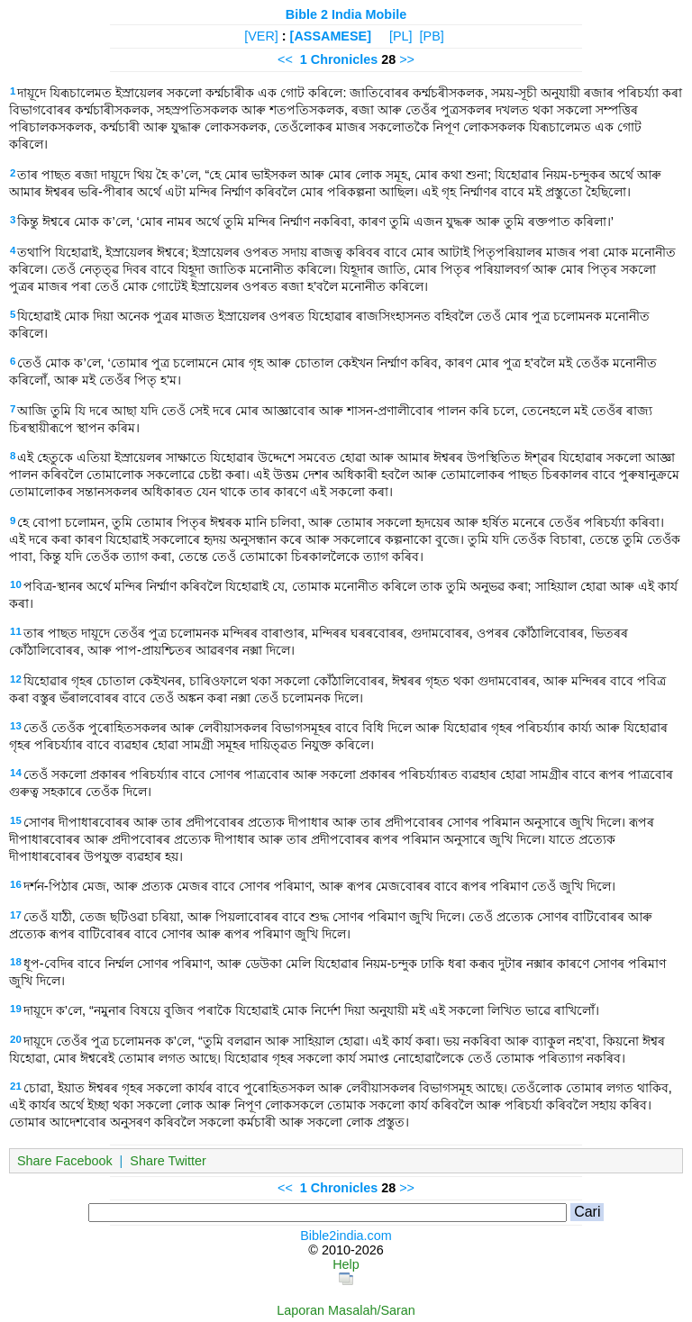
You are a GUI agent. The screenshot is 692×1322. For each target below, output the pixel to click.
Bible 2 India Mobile (346, 14)
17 (16, 915)
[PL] (401, 36)
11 (16, 631)
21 (16, 1086)
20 (16, 1039)
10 (16, 584)
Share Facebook (65, 1161)
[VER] (261, 36)
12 (16, 679)
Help (346, 1264)
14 (16, 772)
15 (16, 820)
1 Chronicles (339, 59)
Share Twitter (168, 1161)
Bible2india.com (346, 1235)
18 (16, 961)
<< (285, 59)
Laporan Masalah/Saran (346, 1310)
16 (16, 884)
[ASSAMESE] (330, 36)
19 (16, 1008)
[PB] (432, 36)
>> (406, 59)
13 (16, 725)
